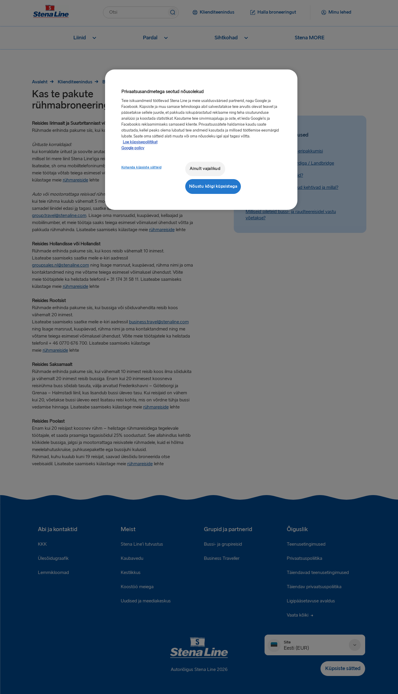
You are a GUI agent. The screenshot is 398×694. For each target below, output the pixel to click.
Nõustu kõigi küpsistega (213, 186)
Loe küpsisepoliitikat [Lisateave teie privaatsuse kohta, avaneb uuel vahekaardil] (140, 142)
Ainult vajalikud (205, 168)
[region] (201, 139)
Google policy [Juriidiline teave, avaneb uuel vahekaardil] (132, 148)
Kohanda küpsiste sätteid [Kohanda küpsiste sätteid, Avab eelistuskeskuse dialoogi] (141, 167)
